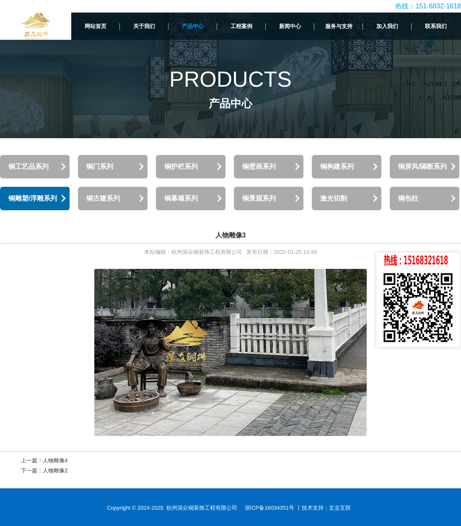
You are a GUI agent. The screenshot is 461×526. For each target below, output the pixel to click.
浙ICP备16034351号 (270, 508)
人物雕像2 (55, 470)
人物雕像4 (55, 460)
